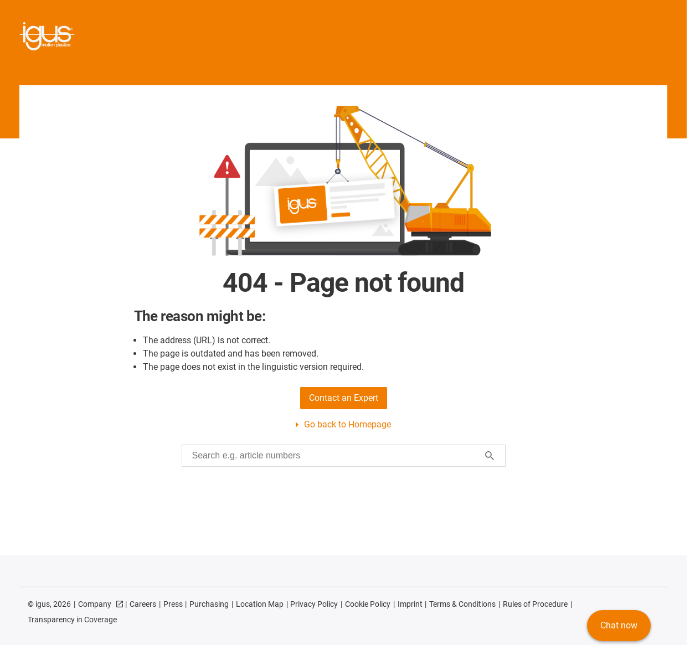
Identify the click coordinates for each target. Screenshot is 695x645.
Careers (143, 604)
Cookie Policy (367, 604)
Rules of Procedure (535, 604)
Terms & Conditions (462, 604)
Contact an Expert (343, 398)
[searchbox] (334, 455)
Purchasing (209, 604)
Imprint (410, 604)
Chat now (618, 625)
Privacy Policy (314, 604)
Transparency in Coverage (72, 619)
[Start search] (489, 455)
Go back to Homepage (347, 424)
